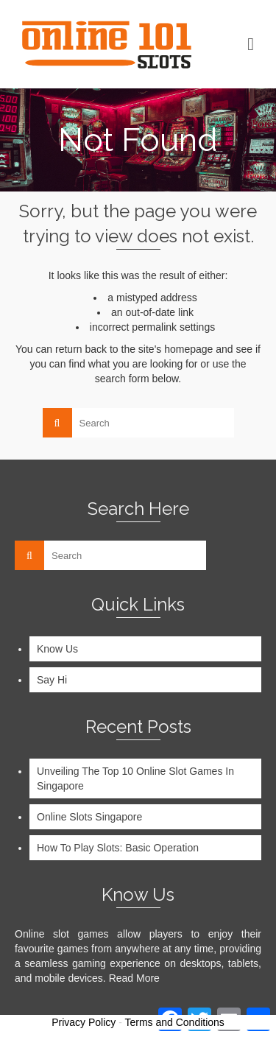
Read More (134, 978)
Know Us (57, 649)
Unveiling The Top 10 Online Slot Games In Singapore (135, 778)
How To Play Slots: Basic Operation (118, 848)
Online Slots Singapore (89, 817)
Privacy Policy (84, 1022)
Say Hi (52, 680)
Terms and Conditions (174, 1022)
